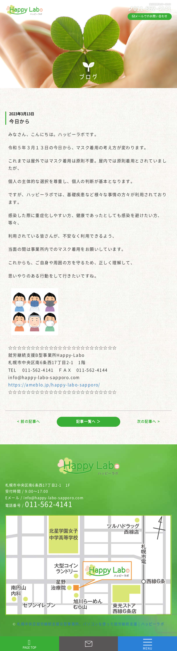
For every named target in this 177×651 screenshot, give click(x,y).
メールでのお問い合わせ (149, 16)
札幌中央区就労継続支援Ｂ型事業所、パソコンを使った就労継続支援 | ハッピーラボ (90, 624)
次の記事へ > (148, 421)
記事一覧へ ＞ (88, 421)
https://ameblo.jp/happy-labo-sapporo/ (54, 384)
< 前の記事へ (28, 421)
